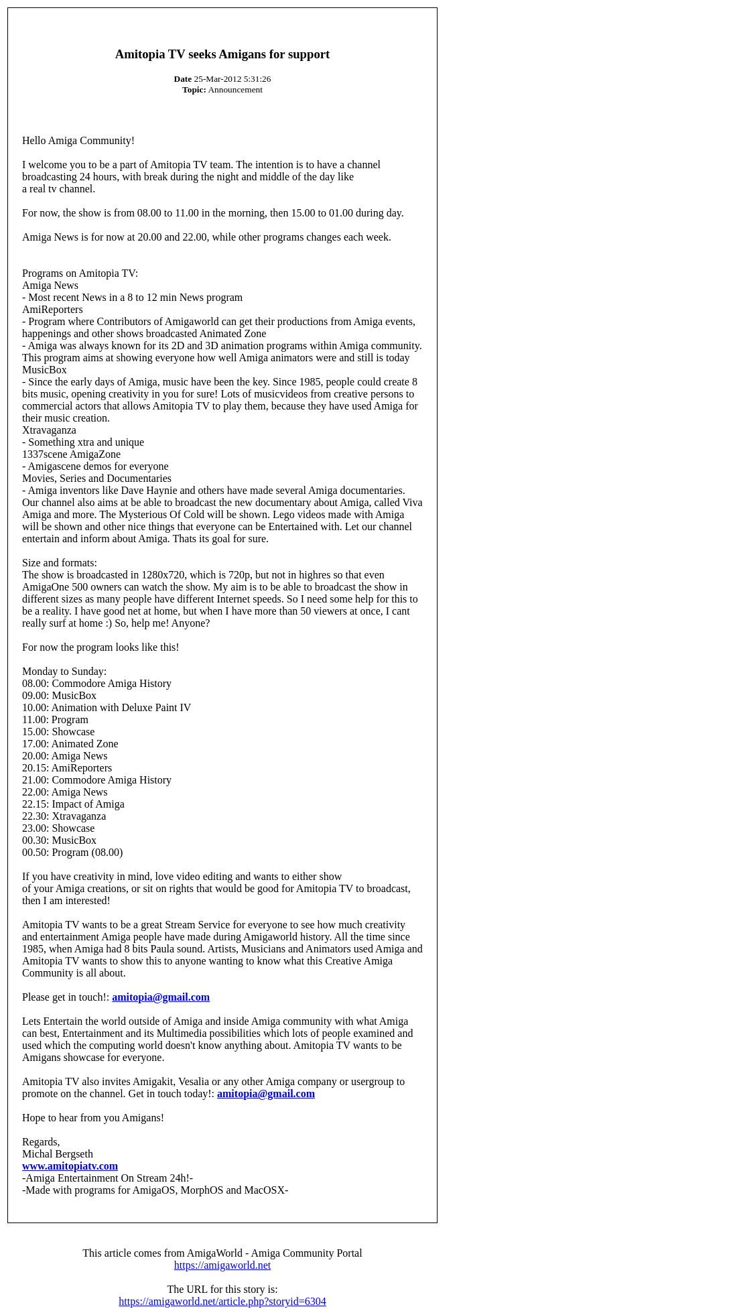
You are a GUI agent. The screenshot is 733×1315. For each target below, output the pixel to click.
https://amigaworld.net (222, 1265)
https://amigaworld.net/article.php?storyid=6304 (222, 1301)
